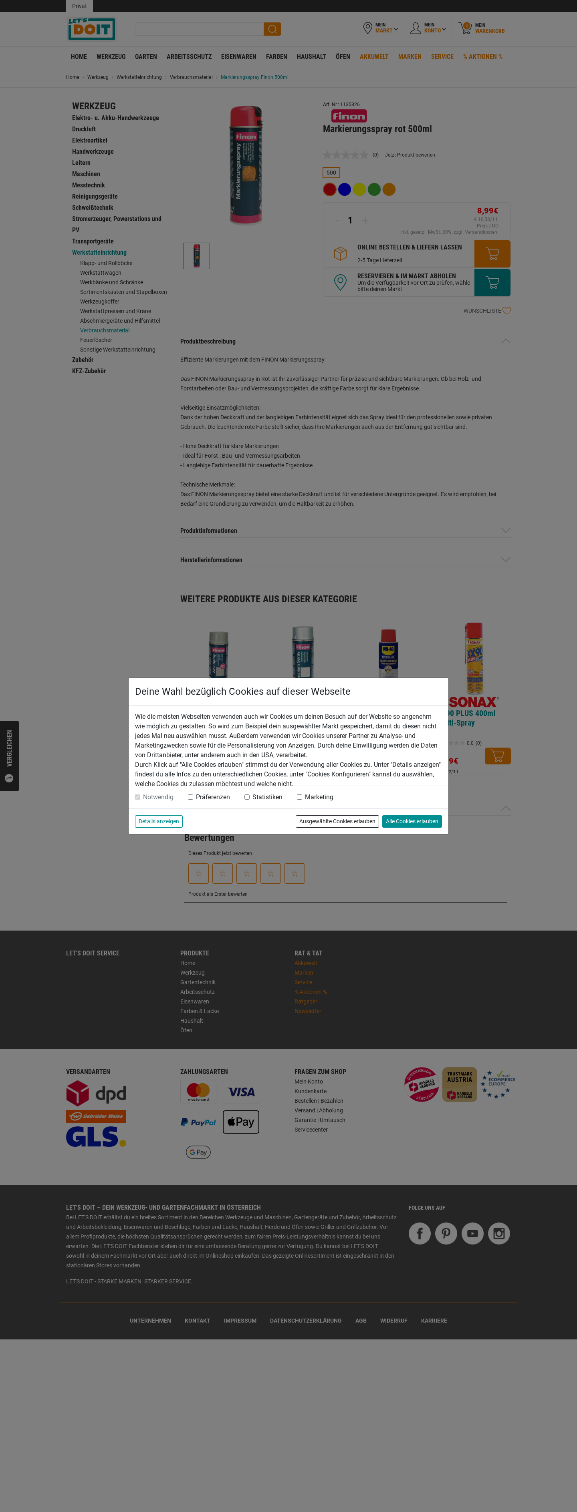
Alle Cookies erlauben (412, 821)
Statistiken (267, 797)
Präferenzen (213, 797)
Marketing (319, 797)
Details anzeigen (159, 821)
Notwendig (158, 797)
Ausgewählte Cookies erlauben (337, 821)
